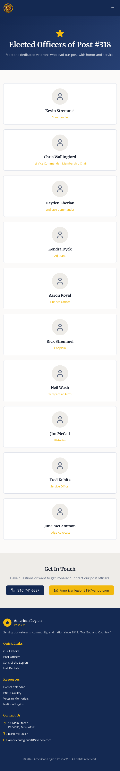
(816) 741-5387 (25, 590)
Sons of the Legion (15, 662)
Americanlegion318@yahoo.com (81, 590)
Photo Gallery (12, 693)
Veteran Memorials (16, 698)
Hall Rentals (11, 668)
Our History (11, 651)
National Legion (13, 704)
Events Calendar (14, 687)
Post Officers (11, 657)
